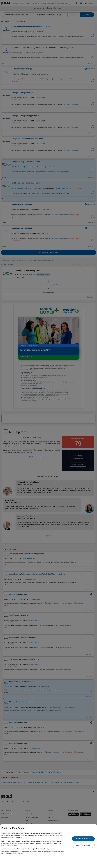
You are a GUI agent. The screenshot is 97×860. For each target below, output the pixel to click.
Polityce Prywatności (12, 845)
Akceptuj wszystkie (83, 838)
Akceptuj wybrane (83, 845)
